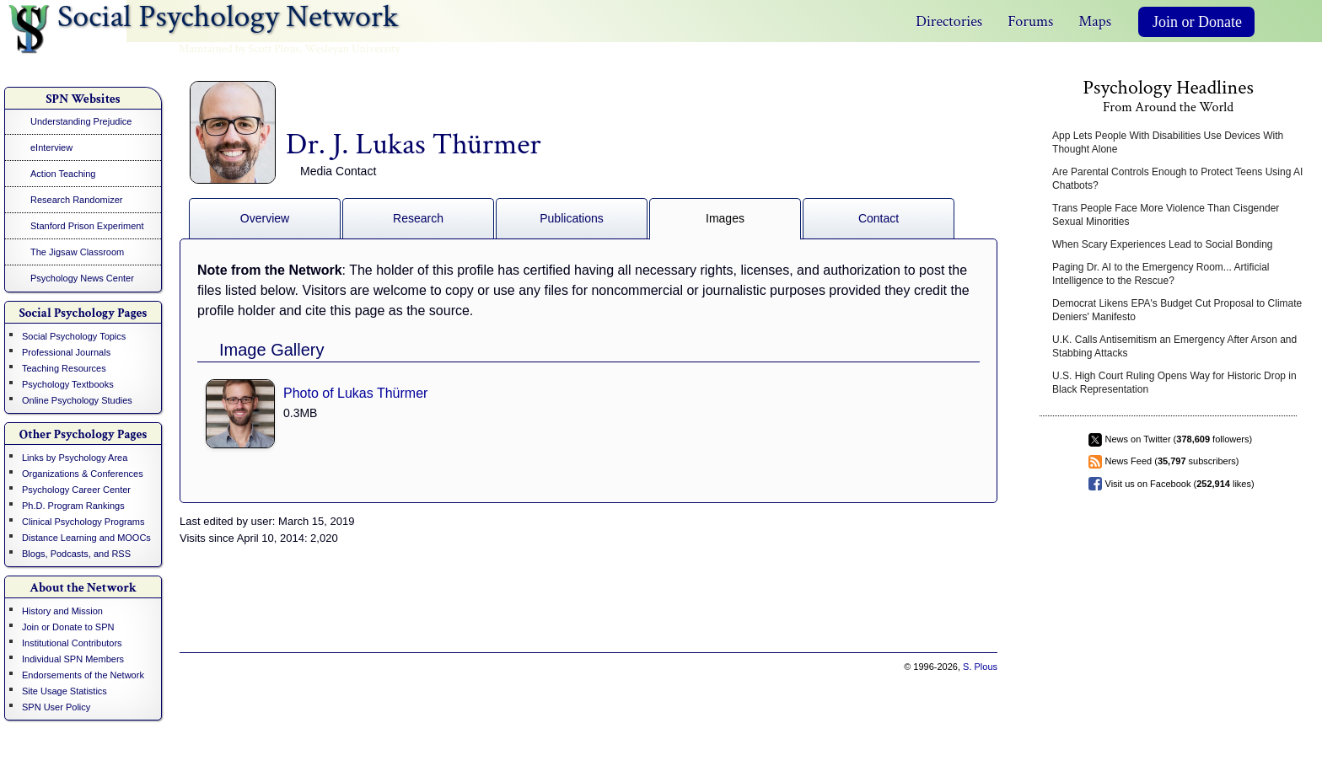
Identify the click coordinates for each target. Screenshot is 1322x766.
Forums (1030, 21)
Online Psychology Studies (77, 400)
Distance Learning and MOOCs (86, 538)
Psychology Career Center (76, 490)
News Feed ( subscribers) (1172, 461)
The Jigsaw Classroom (77, 252)
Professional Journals (66, 352)
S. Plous (980, 667)
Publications (572, 218)
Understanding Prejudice (81, 121)
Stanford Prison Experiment (87, 226)
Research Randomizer (76, 200)
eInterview (51, 147)
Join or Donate (1197, 21)
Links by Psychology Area (74, 458)
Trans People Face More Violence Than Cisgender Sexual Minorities (1165, 215)
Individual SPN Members (73, 659)
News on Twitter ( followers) (1179, 439)
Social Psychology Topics (74, 336)
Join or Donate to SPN (68, 627)
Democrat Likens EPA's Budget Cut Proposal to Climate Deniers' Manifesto (1177, 310)
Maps (1094, 21)
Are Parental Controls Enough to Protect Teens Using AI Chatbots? (1177, 178)
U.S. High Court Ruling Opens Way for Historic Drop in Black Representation (1174, 382)
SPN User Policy (56, 707)
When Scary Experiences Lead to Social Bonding (1162, 244)
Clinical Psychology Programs (83, 522)
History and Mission (62, 611)
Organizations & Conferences (82, 474)
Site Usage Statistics (64, 691)
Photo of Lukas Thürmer (355, 393)
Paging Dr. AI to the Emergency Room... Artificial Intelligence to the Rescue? (1160, 274)
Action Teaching (62, 174)
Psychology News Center (82, 278)
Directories (949, 21)
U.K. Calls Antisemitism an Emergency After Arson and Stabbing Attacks (1174, 346)
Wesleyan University (352, 48)
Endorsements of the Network (83, 675)
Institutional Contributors (72, 643)
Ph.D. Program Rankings (73, 506)
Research (418, 218)
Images (725, 218)
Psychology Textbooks (68, 384)
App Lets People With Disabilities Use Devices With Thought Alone (1167, 142)
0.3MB (300, 413)
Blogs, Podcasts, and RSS (76, 554)
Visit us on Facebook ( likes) (1180, 484)
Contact (878, 218)
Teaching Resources (64, 368)
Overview (264, 218)
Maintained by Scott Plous (239, 48)
